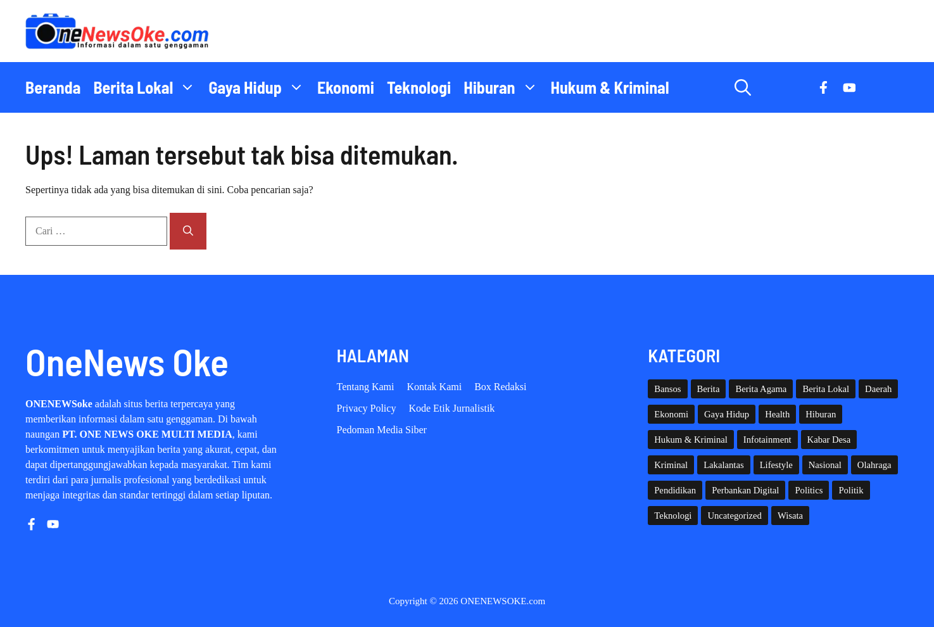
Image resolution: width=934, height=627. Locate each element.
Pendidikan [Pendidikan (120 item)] (675, 490)
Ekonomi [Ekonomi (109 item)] (671, 414)
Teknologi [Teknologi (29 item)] (672, 515)
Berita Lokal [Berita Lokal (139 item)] (825, 389)
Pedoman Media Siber (382, 429)
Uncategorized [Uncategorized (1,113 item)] (734, 515)
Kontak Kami (434, 386)
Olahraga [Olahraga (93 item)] (874, 465)
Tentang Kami (365, 386)
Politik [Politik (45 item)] (850, 490)
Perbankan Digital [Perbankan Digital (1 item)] (745, 490)
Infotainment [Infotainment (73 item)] (767, 439)
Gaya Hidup (259, 87)
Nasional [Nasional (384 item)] (825, 465)
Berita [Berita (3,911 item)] (708, 389)
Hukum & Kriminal (610, 87)
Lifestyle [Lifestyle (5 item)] (776, 465)
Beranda (52, 87)
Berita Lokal (147, 87)
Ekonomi (345, 87)
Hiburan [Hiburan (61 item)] (820, 414)
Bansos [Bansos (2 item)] (667, 389)
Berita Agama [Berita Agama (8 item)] (760, 389)
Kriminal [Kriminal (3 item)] (671, 465)
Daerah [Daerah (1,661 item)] (878, 389)
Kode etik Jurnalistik (451, 408)
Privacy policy (366, 408)
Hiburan (504, 87)
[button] (742, 87)
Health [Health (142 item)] (777, 414)
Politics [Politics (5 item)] (809, 490)
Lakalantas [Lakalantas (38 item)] (723, 465)
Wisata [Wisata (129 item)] (790, 515)
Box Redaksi (500, 386)
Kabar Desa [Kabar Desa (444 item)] (829, 439)
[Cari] (188, 231)
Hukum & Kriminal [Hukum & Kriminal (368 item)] (691, 439)
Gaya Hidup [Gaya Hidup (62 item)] (726, 414)
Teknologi (419, 87)
